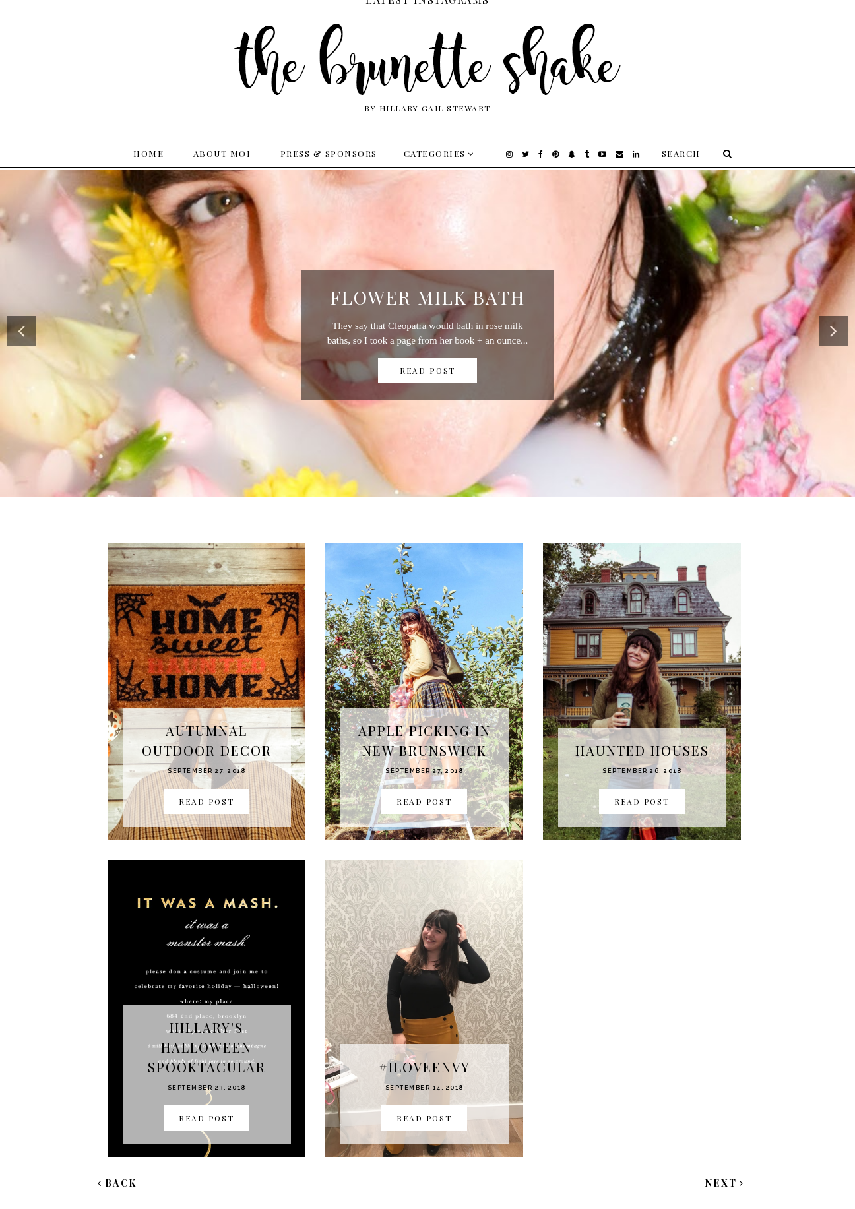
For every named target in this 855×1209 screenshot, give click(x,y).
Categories (435, 153)
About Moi (222, 153)
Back (117, 1183)
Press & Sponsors (328, 153)
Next (725, 1183)
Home (148, 153)
